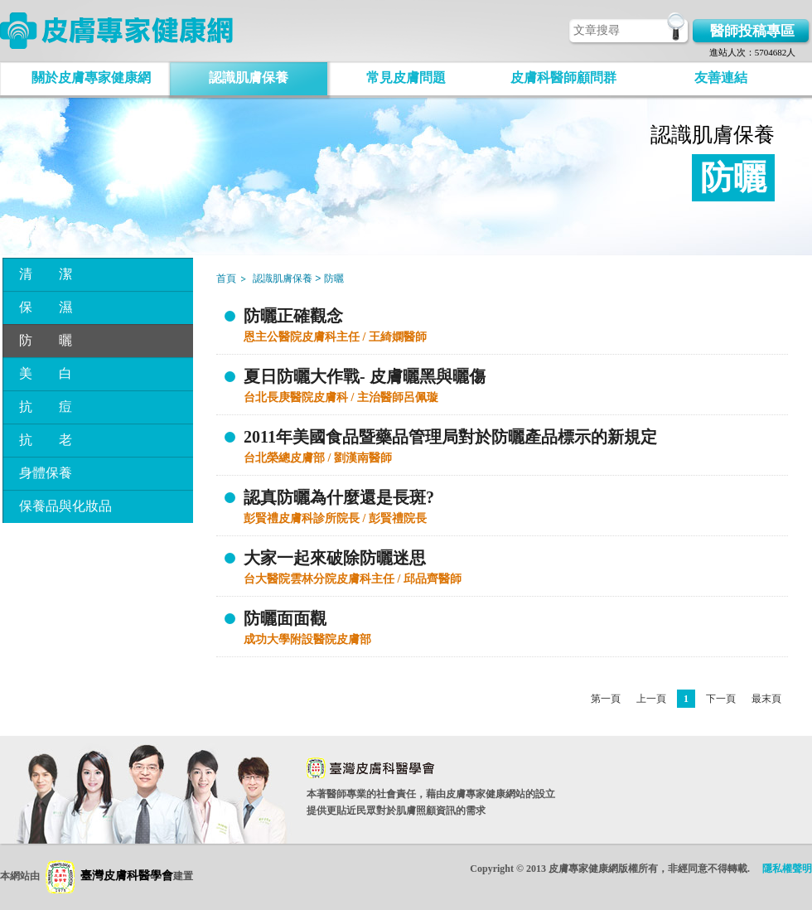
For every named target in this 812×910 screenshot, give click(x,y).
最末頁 (766, 698)
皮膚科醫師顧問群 (563, 77)
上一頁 (651, 698)
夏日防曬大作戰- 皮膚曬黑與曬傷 (365, 376)
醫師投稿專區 (752, 31)
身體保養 (45, 473)
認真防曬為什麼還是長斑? (339, 497)
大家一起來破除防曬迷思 (335, 558)
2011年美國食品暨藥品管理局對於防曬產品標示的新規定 (450, 437)
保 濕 (45, 307)
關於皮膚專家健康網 (91, 77)
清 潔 (45, 274)
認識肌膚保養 (248, 77)
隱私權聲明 (787, 868)
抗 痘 (45, 406)
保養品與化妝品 (65, 506)
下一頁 (721, 698)
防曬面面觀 (285, 618)
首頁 (226, 278)
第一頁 (606, 698)
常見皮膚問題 (406, 77)
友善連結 (720, 77)
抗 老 (45, 440)
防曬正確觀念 (293, 316)
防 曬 (45, 340)
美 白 (45, 373)
